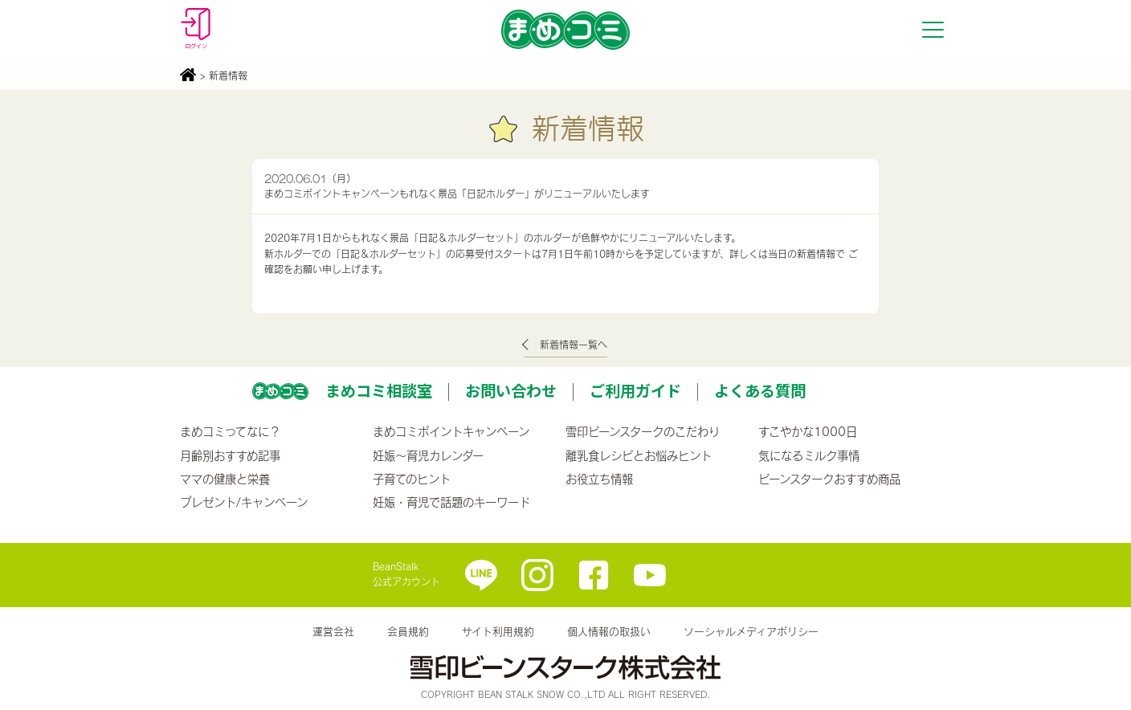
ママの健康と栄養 (225, 478)
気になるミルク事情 (808, 455)
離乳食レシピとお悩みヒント (639, 455)
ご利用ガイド (635, 390)
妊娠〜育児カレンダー (428, 455)
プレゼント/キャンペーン (244, 502)
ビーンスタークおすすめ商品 (829, 478)
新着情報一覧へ (573, 344)
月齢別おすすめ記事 (230, 455)
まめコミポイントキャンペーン (451, 431)
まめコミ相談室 (378, 390)
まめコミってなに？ (230, 431)
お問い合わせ (511, 390)
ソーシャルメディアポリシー (751, 631)
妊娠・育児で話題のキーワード (451, 502)
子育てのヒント (412, 478)
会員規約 (408, 631)
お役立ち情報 (599, 478)
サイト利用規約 (498, 631)
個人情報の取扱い (609, 631)
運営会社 (333, 631)
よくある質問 (760, 390)
